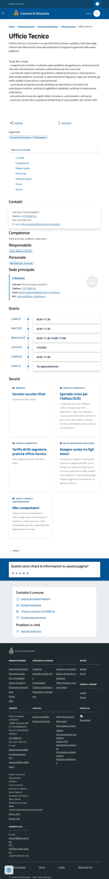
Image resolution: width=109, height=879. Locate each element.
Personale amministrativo (18, 690)
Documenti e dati (17, 673)
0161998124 (29, 216)
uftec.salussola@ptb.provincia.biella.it (40, 224)
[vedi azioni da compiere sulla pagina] (64, 123)
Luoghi (83, 692)
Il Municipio (18, 278)
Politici (12, 696)
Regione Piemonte (16, 3)
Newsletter (85, 720)
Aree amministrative (18, 669)
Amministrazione (26, 26)
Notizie (83, 669)
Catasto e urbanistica (72, 387)
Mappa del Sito (85, 867)
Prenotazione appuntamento (66, 753)
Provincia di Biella (41, 716)
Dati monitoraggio (17, 867)
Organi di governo (17, 682)
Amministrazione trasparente (66, 736)
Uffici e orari (14, 814)
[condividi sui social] (16, 123)
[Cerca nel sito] (95, 13)
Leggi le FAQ (62, 741)
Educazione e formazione (42, 694)
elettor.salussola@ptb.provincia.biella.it (39, 292)
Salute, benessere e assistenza (77, 443)
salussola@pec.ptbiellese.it (31, 296)
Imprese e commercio (66, 669)
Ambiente (18, 387)
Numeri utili (14, 818)
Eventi (83, 697)
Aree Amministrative (48, 26)
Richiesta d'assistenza (66, 760)
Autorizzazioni (39, 682)
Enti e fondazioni (17, 678)
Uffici (11, 701)
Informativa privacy (65, 716)
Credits (61, 867)
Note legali (61, 721)
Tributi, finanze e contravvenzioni (22, 500)
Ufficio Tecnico (68, 26)
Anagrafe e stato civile (43, 676)
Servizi (42, 867)
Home (11, 26)
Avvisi (82, 673)
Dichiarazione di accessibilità (66, 728)
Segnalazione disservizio (66, 746)
